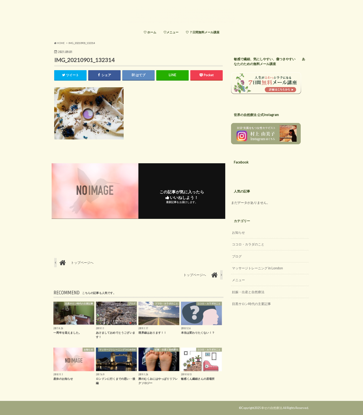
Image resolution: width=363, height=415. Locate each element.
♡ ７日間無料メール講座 (202, 32)
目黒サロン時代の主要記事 (251, 304)
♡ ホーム (150, 32)
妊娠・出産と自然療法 (248, 292)
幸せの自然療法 (271, 408)
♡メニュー (170, 32)
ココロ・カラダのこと (248, 244)
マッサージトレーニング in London (257, 268)
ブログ (237, 256)
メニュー (238, 280)
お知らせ (238, 232)
